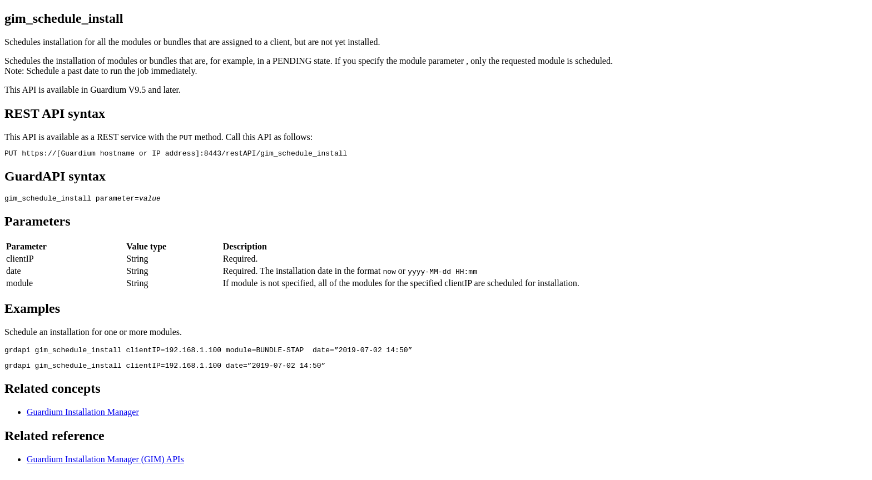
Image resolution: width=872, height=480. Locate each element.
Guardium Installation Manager (83, 418)
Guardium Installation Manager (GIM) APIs (105, 466)
